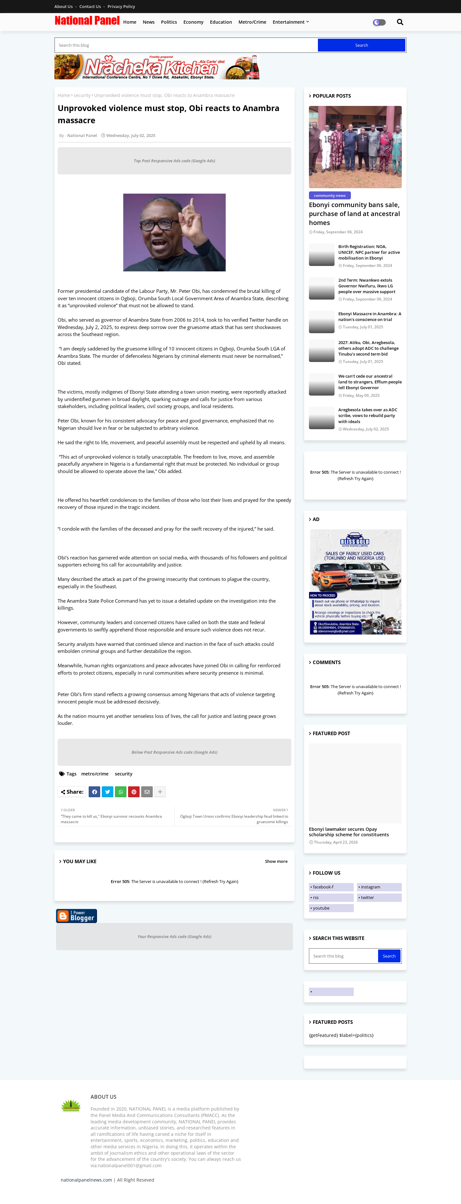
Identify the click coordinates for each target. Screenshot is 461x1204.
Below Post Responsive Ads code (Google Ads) (174, 752)
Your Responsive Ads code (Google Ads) (174, 936)
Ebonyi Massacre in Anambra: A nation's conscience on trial (369, 316)
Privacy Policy (121, 6)
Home (129, 22)
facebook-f (323, 887)
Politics (169, 22)
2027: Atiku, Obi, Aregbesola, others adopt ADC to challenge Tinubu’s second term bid (368, 348)
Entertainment (289, 22)
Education (221, 22)
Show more (276, 861)
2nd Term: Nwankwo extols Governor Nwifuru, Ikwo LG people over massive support (366, 285)
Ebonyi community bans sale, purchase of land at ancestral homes (354, 213)
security (82, 95)
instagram (370, 887)
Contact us (90, 6)
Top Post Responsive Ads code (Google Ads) (174, 161)
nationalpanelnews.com (86, 1180)
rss (316, 897)
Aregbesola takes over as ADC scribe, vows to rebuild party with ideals (367, 415)
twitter (367, 897)
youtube (321, 908)
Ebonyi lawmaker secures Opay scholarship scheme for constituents (349, 832)
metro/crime (95, 774)
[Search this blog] (187, 45)
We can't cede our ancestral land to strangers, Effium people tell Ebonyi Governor (370, 381)
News (149, 22)
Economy (193, 22)
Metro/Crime (252, 22)
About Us (64, 6)
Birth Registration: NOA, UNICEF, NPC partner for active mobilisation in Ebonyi (369, 252)
